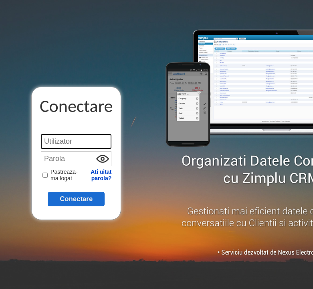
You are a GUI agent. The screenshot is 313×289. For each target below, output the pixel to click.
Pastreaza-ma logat (60, 175)
